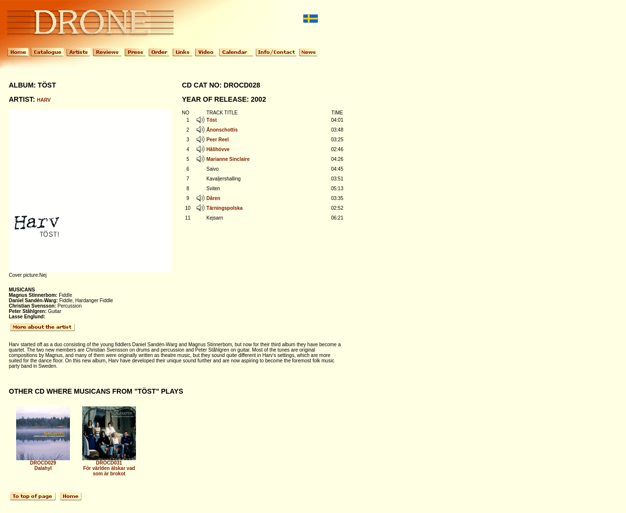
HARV (44, 100)
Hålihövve (217, 149)
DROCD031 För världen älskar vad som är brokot (109, 466)
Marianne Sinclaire (227, 159)
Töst (211, 120)
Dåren (213, 198)
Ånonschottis (222, 130)
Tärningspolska (224, 208)
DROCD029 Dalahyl (43, 463)
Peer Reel (217, 139)
